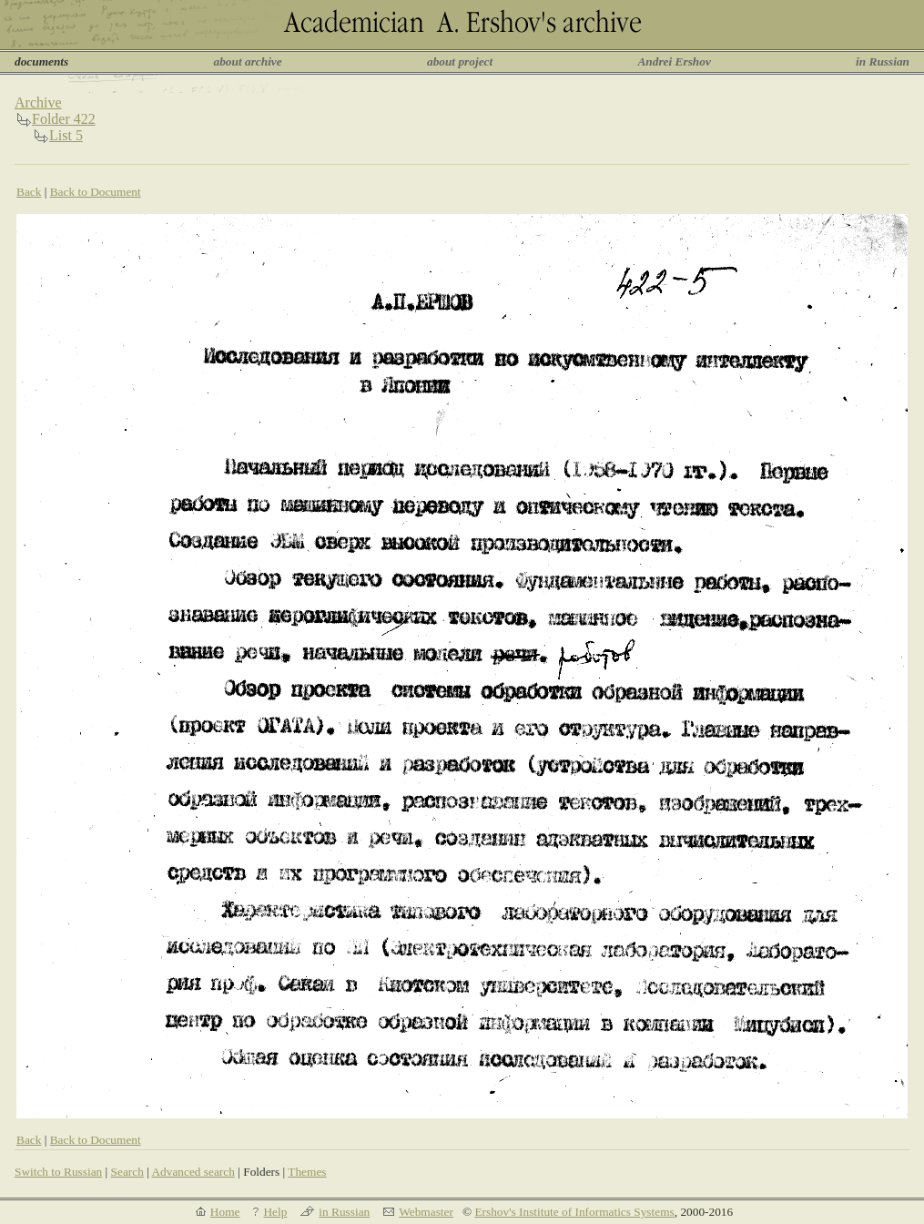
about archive (248, 61)
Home (225, 1212)
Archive (38, 102)
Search (127, 1171)
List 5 (66, 135)
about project (459, 61)
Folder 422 (64, 119)
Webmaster (426, 1212)
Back (28, 192)
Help (275, 1212)
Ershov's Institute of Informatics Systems (574, 1212)
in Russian (882, 61)
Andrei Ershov (673, 61)
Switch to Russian (58, 1171)
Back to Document (95, 192)
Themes (307, 1171)
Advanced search (192, 1171)
